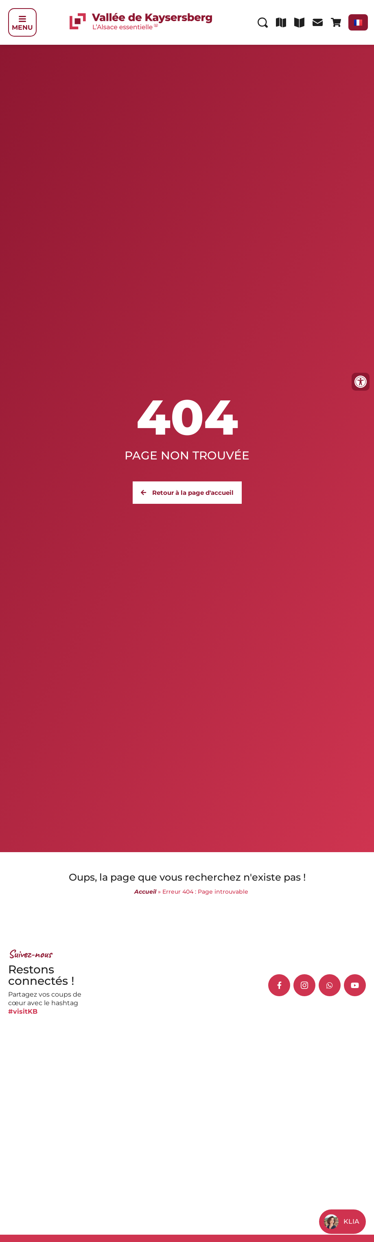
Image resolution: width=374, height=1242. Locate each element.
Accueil (145, 891)
